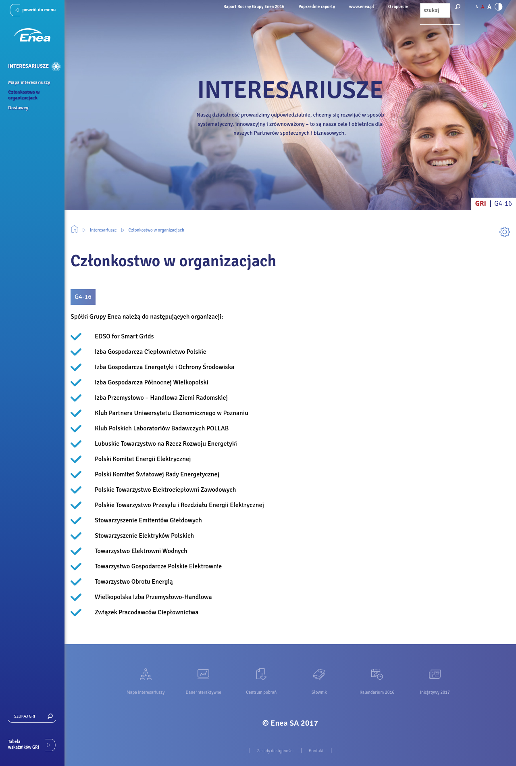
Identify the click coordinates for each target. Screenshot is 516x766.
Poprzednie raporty (317, 6)
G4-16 (503, 203)
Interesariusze (103, 230)
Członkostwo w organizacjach (157, 230)
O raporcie (398, 6)
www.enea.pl (361, 6)
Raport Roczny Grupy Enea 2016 (253, 6)
